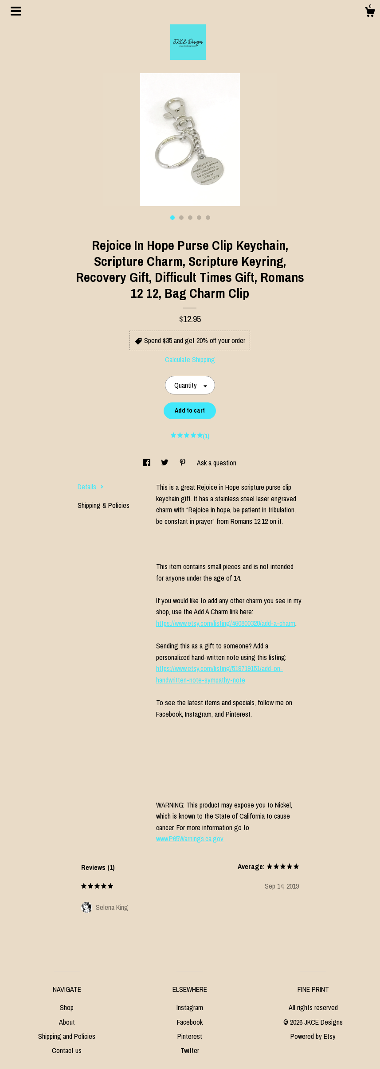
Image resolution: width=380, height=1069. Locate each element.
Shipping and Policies (66, 1036)
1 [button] (172, 217)
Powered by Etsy (313, 1036)
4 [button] (199, 217)
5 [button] (208, 217)
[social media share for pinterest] (183, 463)
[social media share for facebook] (147, 463)
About (67, 1022)
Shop (67, 1007)
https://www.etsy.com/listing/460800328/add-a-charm (225, 623)
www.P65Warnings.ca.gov (189, 838)
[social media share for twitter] (165, 463)
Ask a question (216, 463)
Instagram (189, 1007)
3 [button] (190, 217)
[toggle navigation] (16, 11)
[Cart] (370, 13)
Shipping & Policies (103, 505)
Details (91, 487)
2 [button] (181, 217)
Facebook (190, 1022)
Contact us (67, 1050)
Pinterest (189, 1036)
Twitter (189, 1050)
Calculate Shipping (190, 359)
